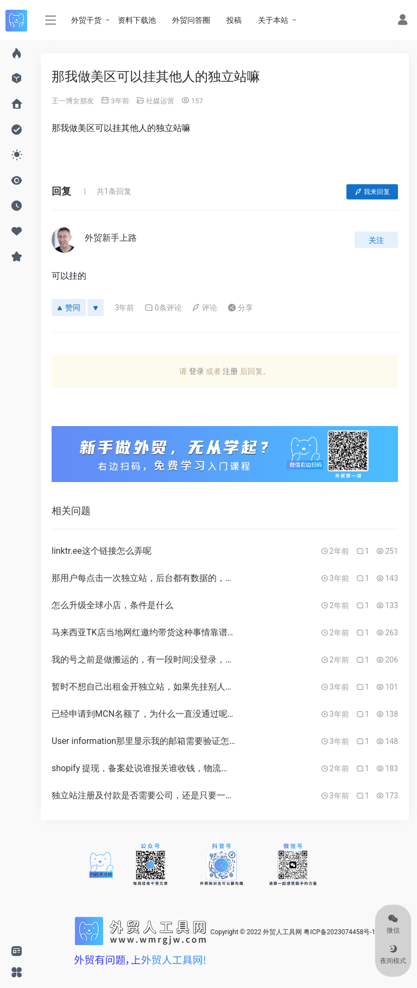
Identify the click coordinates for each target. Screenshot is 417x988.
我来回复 (372, 192)
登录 (196, 371)
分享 (240, 307)
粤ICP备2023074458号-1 (339, 932)
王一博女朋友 (73, 101)
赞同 (68, 307)
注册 (230, 371)
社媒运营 (160, 101)
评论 (204, 307)
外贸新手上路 (111, 238)
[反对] (95, 307)
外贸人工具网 (282, 932)
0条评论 (163, 307)
